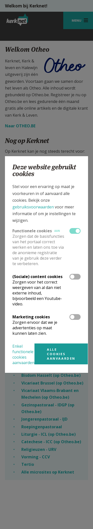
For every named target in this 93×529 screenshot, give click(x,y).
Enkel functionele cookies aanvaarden (23, 354)
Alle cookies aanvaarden (61, 354)
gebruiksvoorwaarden (33, 207)
